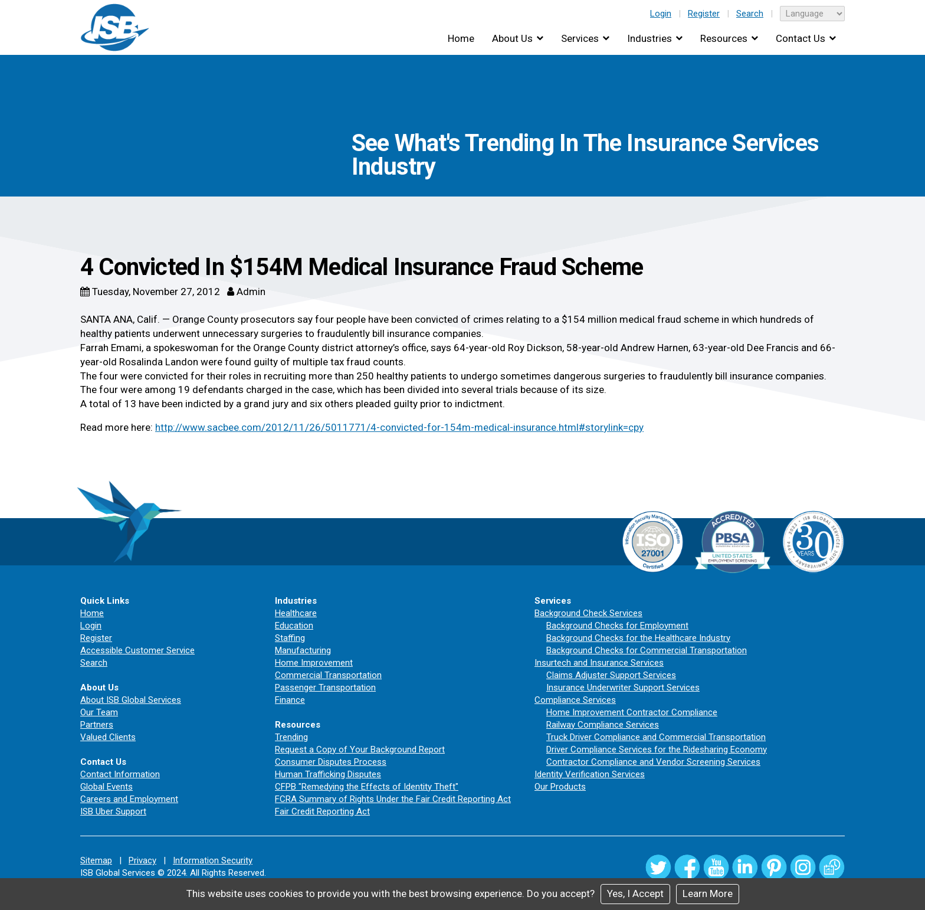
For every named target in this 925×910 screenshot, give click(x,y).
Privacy (142, 860)
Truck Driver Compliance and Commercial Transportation (656, 737)
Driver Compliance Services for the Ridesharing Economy (656, 749)
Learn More (708, 893)
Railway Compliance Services (602, 724)
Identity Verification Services (589, 774)
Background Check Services (588, 613)
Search (749, 13)
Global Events (106, 786)
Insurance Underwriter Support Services (623, 687)
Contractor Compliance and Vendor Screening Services (653, 762)
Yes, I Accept (635, 893)
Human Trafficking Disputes (328, 774)
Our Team (99, 712)
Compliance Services (575, 700)
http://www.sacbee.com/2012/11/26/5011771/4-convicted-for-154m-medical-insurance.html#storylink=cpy (399, 427)
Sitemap (96, 860)
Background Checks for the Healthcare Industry (638, 638)
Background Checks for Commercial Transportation (646, 650)
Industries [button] (649, 38)
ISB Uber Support (113, 811)
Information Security (212, 860)
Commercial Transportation (328, 675)
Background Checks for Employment (617, 625)
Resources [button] (723, 38)
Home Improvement (314, 662)
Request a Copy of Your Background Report (360, 749)
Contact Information (120, 774)
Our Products (560, 786)
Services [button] (580, 38)
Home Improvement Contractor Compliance (631, 712)
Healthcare (296, 613)
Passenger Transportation (325, 687)
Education (294, 625)
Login (660, 13)
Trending (291, 737)
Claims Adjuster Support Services (611, 675)
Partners (96, 724)
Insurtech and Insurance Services (599, 662)
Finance (290, 700)
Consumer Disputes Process (330, 762)
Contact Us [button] (800, 38)
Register (704, 13)
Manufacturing (303, 650)
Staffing (290, 638)
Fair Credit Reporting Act (322, 811)
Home (461, 38)
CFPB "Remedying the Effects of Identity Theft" (366, 786)
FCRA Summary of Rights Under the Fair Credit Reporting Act (393, 799)
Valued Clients (108, 737)
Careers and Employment (129, 799)
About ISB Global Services (130, 700)
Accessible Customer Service (137, 650)
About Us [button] (512, 38)
